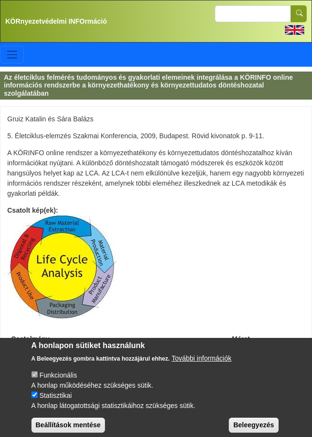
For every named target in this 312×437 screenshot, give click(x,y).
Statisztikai (55, 402)
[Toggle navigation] (12, 54)
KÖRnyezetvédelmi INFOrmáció (56, 21)
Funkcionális (58, 381)
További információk (202, 364)
